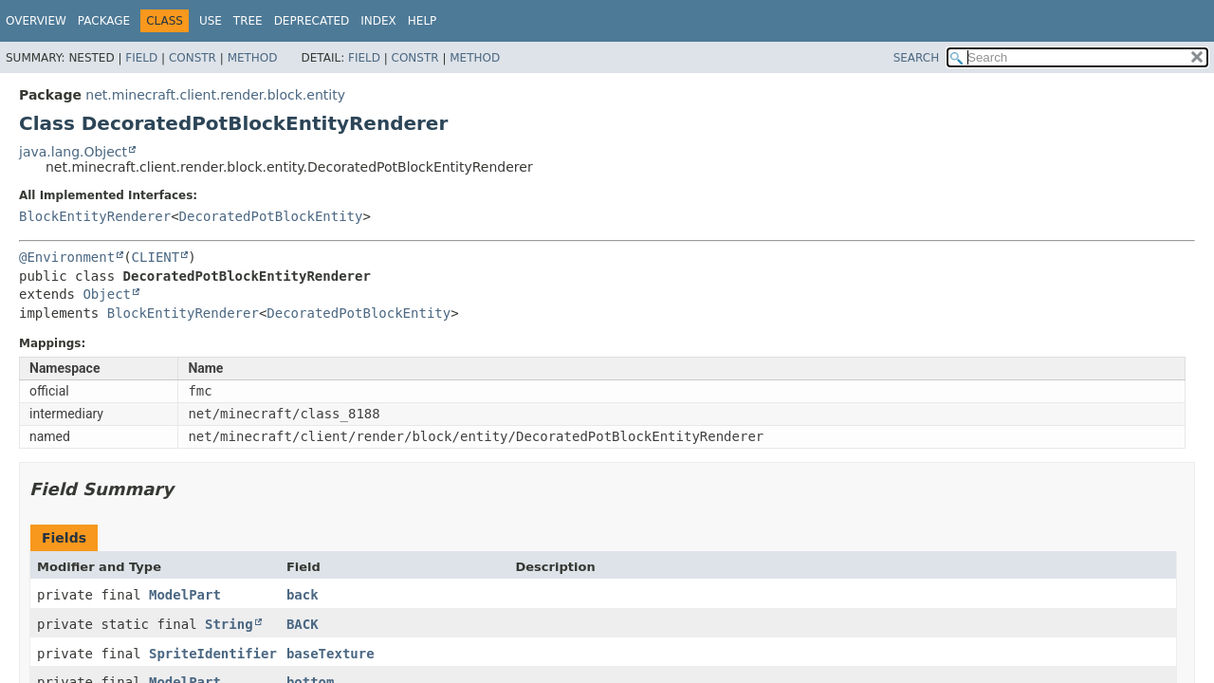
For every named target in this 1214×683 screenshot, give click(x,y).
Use (210, 21)
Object (107, 294)
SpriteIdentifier (213, 653)
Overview (36, 21)
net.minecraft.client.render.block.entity (215, 94)
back (302, 594)
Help (422, 21)
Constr (192, 58)
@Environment (67, 257)
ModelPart (185, 594)
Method (253, 58)
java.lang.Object (73, 151)
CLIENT (156, 257)
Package (104, 21)
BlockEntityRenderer (95, 216)
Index (378, 21)
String (229, 624)
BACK (302, 624)
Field (141, 58)
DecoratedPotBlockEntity (271, 216)
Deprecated (312, 21)
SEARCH (916, 58)
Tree (248, 21)
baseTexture (330, 653)
